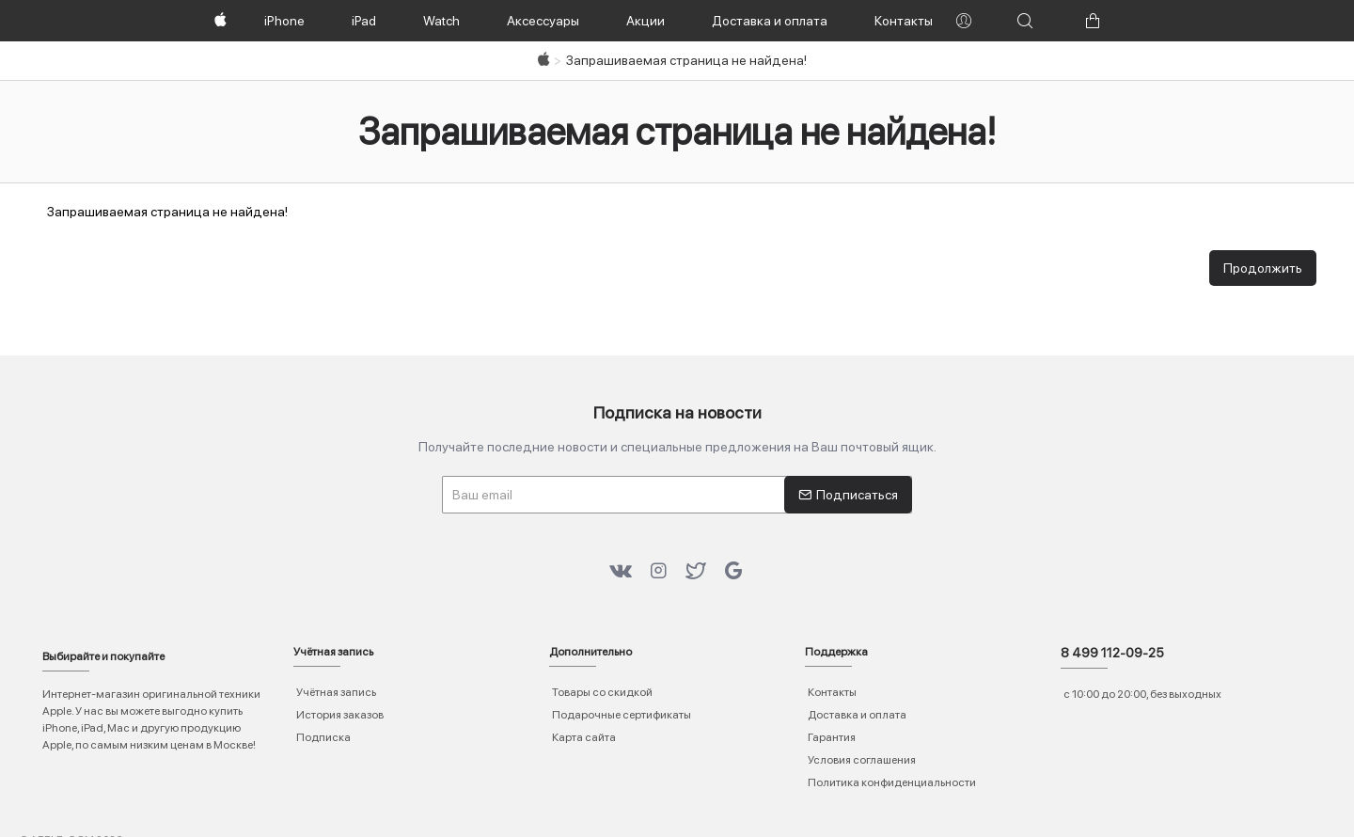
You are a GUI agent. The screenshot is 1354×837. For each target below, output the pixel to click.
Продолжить (1262, 268)
